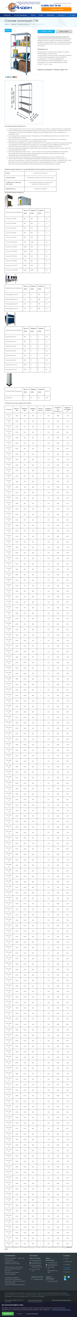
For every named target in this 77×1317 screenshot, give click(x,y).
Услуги (33, 15)
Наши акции (67, 1261)
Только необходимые (32, 1313)
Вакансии (66, 1264)
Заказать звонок (56, 9)
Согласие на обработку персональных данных (35, 1301)
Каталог (7, 24)
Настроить (20, 1313)
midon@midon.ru (36, 1263)
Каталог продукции (20, 15)
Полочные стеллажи (23, 24)
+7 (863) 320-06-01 (36, 1260)
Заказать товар (46, 31)
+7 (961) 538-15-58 (53, 1281)
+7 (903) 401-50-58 (38, 1279)
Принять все (8, 1313)
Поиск (72, 15)
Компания (7, 15)
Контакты (61, 15)
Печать (8, 30)
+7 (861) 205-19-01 (53, 1262)
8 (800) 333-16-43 (51, 5)
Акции (41, 15)
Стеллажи (13, 24)
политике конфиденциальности (61, 1309)
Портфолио (50, 15)
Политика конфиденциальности (61, 1300)
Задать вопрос (64, 31)
